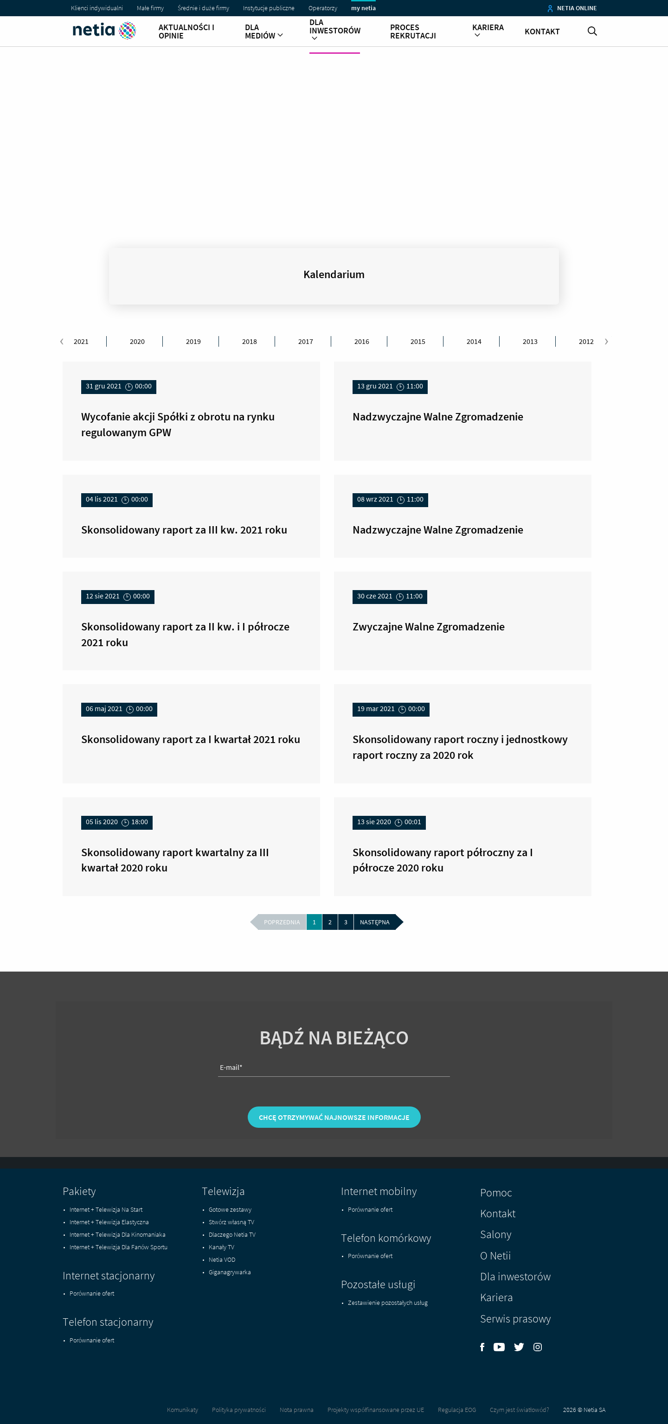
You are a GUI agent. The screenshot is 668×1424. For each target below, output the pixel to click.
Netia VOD (222, 1259)
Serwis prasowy (515, 1318)
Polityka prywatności (239, 1409)
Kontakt (542, 31)
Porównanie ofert (92, 1293)
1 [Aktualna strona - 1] (314, 922)
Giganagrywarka (230, 1272)
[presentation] (62, 341)
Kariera (488, 31)
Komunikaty (182, 1409)
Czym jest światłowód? (519, 1409)
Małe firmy (150, 8)
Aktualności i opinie (186, 31)
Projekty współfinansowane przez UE (376, 1409)
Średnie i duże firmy (203, 8)
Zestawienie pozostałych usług (388, 1302)
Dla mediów (264, 31)
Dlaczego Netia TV (232, 1234)
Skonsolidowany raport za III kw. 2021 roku (184, 529)
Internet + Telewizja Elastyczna (109, 1222)
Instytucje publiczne (269, 8)
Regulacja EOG (457, 1409)
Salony (495, 1234)
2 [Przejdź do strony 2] (330, 922)
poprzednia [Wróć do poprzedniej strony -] (282, 922)
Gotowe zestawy (230, 1209)
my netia (363, 8)
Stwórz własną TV (231, 1222)
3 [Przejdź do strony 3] (345, 922)
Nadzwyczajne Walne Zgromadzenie (438, 416)
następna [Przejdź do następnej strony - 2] (375, 922)
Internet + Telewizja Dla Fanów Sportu (118, 1247)
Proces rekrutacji (413, 31)
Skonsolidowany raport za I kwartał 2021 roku (190, 739)
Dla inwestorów (334, 30)
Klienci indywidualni (97, 8)
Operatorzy (322, 8)
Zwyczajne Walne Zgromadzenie (429, 626)
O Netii (495, 1255)
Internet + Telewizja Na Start (106, 1209)
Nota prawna (297, 1409)
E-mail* (231, 1101)
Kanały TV (221, 1247)
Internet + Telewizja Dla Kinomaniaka (118, 1234)
